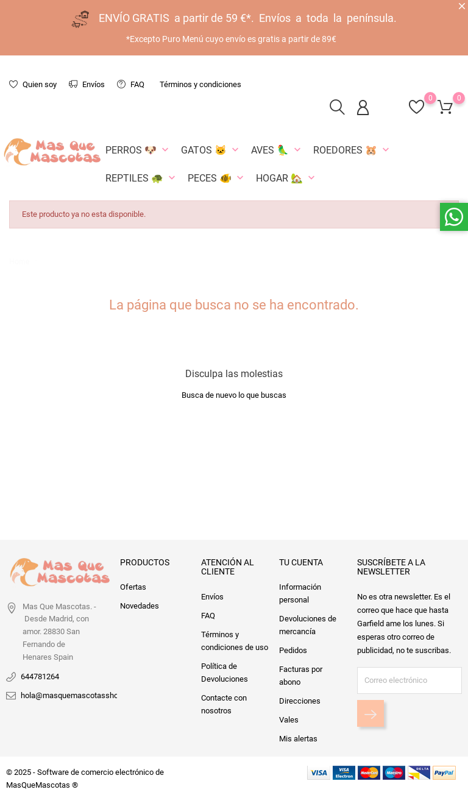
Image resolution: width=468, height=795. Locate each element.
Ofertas (133, 587)
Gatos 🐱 (211, 150)
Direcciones (300, 700)
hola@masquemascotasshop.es (77, 695)
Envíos (87, 84)
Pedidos (293, 650)
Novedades (139, 605)
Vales (289, 719)
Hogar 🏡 (286, 178)
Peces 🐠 (217, 178)
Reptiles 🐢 (141, 178)
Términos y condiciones (200, 84)
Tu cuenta (301, 562)
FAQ (130, 84)
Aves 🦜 (277, 150)
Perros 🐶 (138, 150)
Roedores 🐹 (352, 150)
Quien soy (33, 84)
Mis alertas (298, 738)
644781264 (40, 676)
